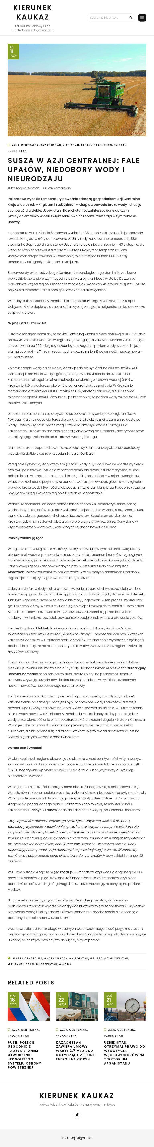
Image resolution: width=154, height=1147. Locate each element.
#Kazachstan (56, 958)
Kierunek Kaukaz (33, 12)
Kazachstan (51, 145)
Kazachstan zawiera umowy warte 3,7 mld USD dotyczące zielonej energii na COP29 (76, 1051)
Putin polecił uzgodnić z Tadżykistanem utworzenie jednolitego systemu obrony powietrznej (24, 1055)
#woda (65, 964)
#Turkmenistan (21, 964)
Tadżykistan (91, 145)
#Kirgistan (78, 958)
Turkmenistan (115, 145)
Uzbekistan (17, 151)
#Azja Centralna (28, 958)
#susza (96, 958)
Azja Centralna (25, 145)
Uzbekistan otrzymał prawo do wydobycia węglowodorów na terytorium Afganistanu (124, 1053)
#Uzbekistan (46, 964)
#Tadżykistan (116, 958)
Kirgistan (71, 145)
